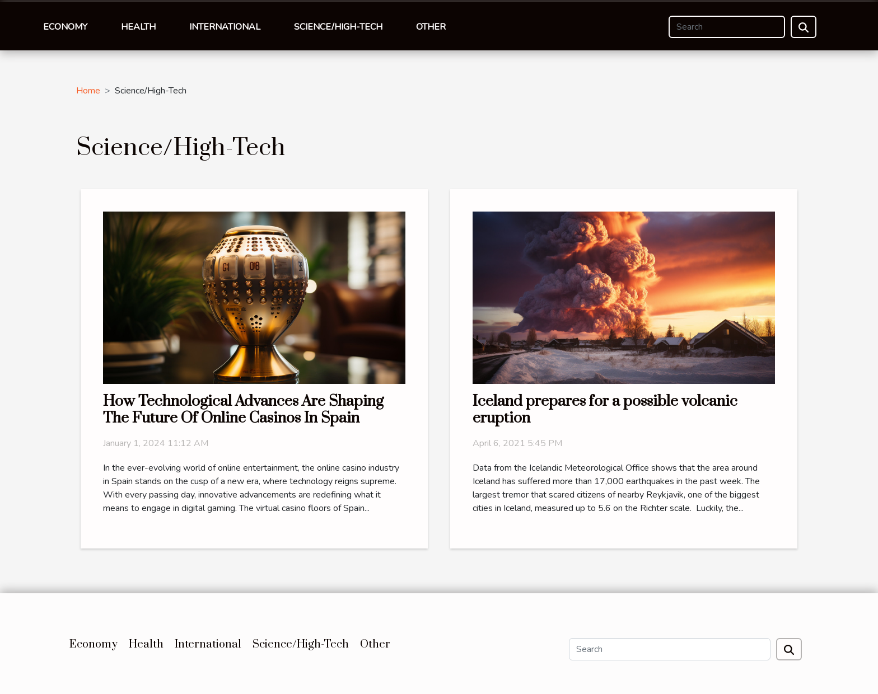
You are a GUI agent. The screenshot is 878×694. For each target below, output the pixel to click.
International (224, 27)
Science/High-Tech (338, 27)
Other (431, 27)
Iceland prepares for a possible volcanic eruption (605, 410)
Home (88, 91)
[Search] (727, 27)
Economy (65, 27)
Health (138, 27)
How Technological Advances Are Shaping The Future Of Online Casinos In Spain (243, 410)
